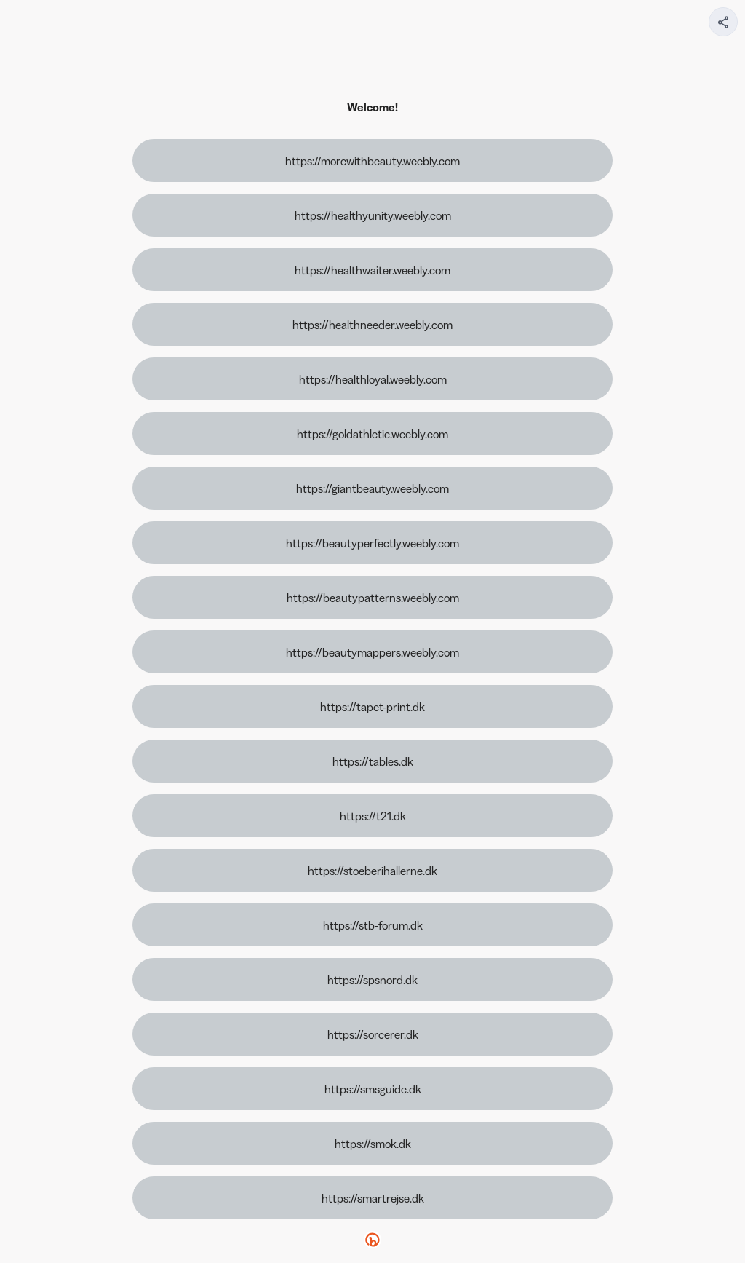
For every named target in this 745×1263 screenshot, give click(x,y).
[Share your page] (723, 21)
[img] (724, 26)
